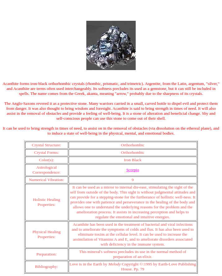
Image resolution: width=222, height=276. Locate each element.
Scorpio (132, 169)
